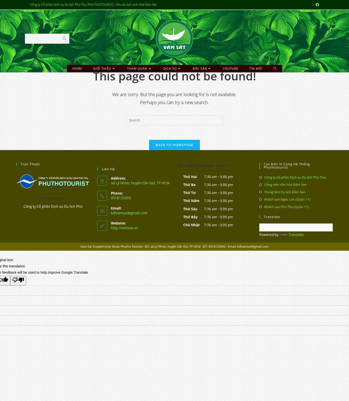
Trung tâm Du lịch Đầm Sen (285, 192)
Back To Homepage (174, 145)
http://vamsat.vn (124, 228)
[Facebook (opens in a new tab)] (316, 4)
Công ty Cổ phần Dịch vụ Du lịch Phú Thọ (295, 178)
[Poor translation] (18, 281)
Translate (291, 234)
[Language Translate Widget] (296, 228)
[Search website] (275, 68)
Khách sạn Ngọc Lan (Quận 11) (287, 200)
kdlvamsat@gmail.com (129, 213)
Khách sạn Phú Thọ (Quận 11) (286, 207)
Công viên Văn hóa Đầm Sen (285, 185)
